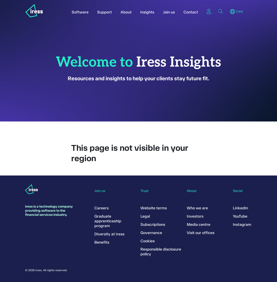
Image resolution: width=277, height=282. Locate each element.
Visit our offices (200, 232)
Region (232, 11)
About (126, 12)
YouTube (240, 216)
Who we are (197, 208)
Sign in (209, 11)
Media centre (198, 224)
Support (104, 12)
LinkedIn (240, 208)
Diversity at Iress (109, 234)
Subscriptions (152, 224)
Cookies (147, 241)
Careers (101, 208)
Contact (191, 12)
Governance (151, 232)
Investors (195, 216)
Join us (169, 12)
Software (80, 12)
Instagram (242, 224)
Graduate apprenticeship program (107, 221)
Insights (147, 12)
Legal (145, 216)
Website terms (153, 208)
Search (220, 11)
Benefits (101, 242)
